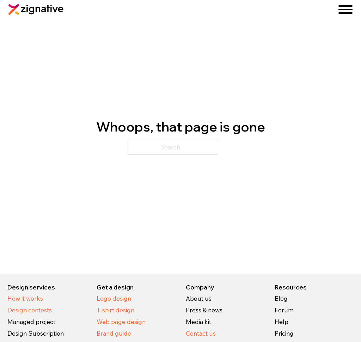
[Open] (345, 9)
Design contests (29, 310)
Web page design (121, 321)
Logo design (114, 298)
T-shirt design (115, 310)
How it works (25, 298)
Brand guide (114, 333)
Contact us (201, 333)
